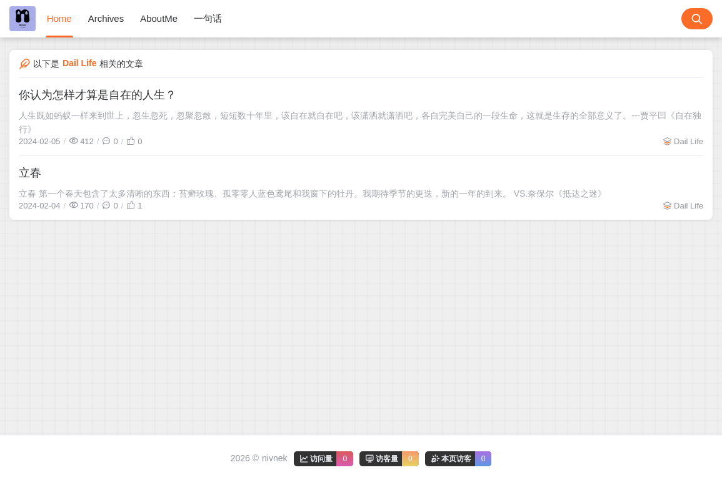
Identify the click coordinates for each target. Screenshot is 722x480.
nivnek (274, 458)
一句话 (208, 18)
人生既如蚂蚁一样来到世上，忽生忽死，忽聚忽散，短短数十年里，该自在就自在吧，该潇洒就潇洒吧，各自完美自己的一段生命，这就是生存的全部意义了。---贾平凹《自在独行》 (360, 122)
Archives (106, 18)
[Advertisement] (361, 313)
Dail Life (688, 141)
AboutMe (159, 18)
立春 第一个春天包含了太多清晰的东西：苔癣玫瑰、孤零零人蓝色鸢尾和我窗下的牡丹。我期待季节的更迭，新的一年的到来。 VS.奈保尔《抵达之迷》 (312, 193)
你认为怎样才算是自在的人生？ (97, 95)
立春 (30, 173)
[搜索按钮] (697, 18)
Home (59, 18)
